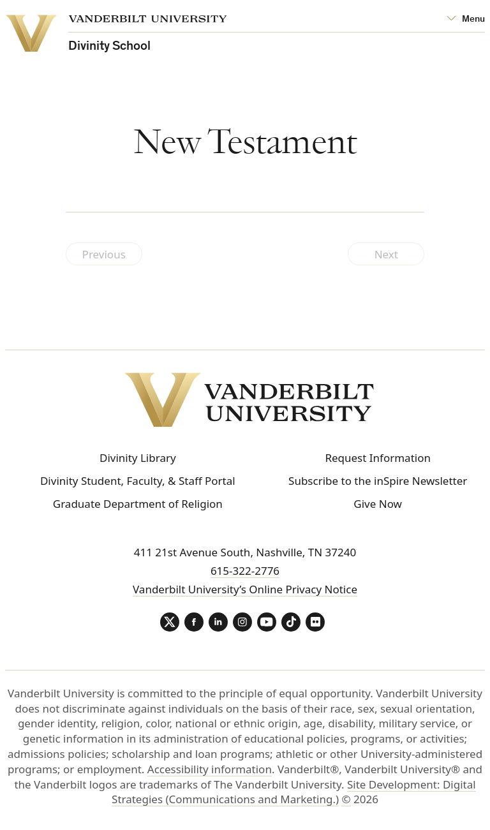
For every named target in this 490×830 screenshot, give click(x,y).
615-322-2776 (245, 570)
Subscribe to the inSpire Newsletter (377, 480)
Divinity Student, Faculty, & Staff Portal (137, 480)
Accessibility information (209, 769)
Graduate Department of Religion (138, 503)
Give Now (377, 503)
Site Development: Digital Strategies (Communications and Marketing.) (294, 792)
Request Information (378, 457)
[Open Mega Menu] (466, 19)
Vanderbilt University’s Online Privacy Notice (245, 589)
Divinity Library (138, 457)
